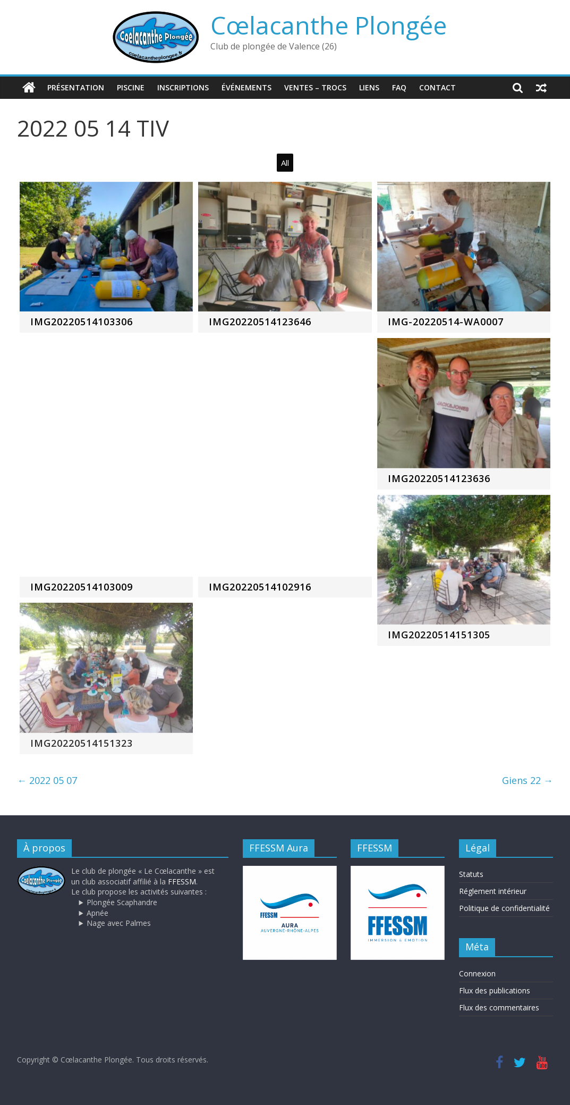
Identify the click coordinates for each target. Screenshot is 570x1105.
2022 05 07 (47, 780)
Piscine (130, 87)
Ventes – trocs (315, 87)
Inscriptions (183, 87)
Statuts (471, 874)
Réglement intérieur (492, 891)
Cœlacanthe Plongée (328, 25)
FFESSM (182, 881)
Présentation (75, 87)
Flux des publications (494, 990)
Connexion (477, 973)
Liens (369, 87)
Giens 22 (527, 780)
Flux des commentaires (499, 1007)
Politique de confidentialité (504, 908)
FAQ (399, 87)
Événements (246, 87)
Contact (437, 87)
